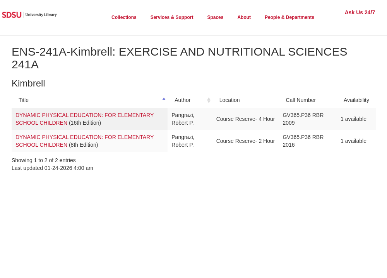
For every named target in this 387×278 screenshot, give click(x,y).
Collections (124, 17)
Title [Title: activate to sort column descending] (24, 100)
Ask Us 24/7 (360, 12)
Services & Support (172, 17)
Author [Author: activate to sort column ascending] (182, 100)
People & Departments (289, 17)
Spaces (215, 17)
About (244, 17)
